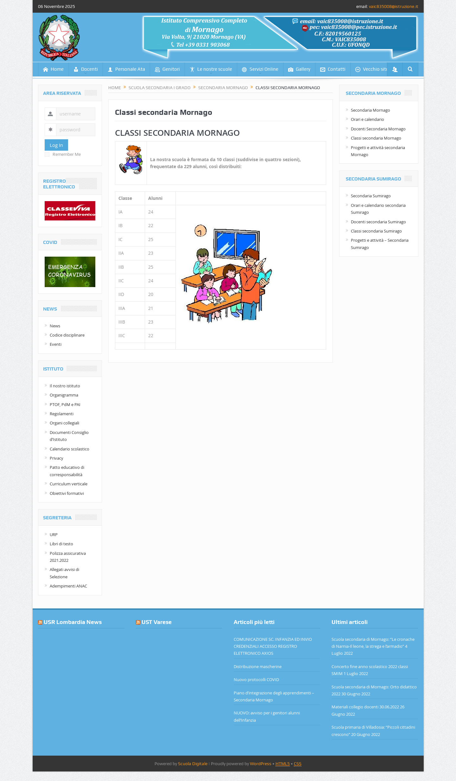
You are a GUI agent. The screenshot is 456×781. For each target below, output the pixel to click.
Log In (56, 145)
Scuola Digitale (192, 763)
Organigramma (64, 395)
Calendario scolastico (69, 449)
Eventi (55, 344)
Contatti (332, 69)
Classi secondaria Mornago (376, 138)
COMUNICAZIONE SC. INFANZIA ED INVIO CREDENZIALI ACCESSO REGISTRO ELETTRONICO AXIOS (273, 646)
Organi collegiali (64, 423)
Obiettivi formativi (67, 493)
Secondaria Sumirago (371, 196)
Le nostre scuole (211, 69)
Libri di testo (61, 544)
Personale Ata (126, 69)
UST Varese (157, 622)
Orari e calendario (367, 119)
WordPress (260, 763)
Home (53, 69)
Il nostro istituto (65, 386)
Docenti (85, 69)
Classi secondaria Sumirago (376, 231)
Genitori (167, 69)
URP (54, 534)
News (55, 326)
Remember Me (63, 154)
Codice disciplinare (67, 335)
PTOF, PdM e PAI (65, 404)
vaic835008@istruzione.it (393, 6)
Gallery (299, 69)
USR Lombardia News (73, 622)
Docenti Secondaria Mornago (378, 129)
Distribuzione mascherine (258, 666)
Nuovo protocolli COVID (256, 679)
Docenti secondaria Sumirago (378, 222)
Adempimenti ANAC (68, 586)
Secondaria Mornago (370, 110)
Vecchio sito (372, 69)
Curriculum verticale (68, 484)
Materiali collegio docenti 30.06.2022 (365, 707)
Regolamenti (61, 414)
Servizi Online (260, 69)
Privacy (56, 458)
